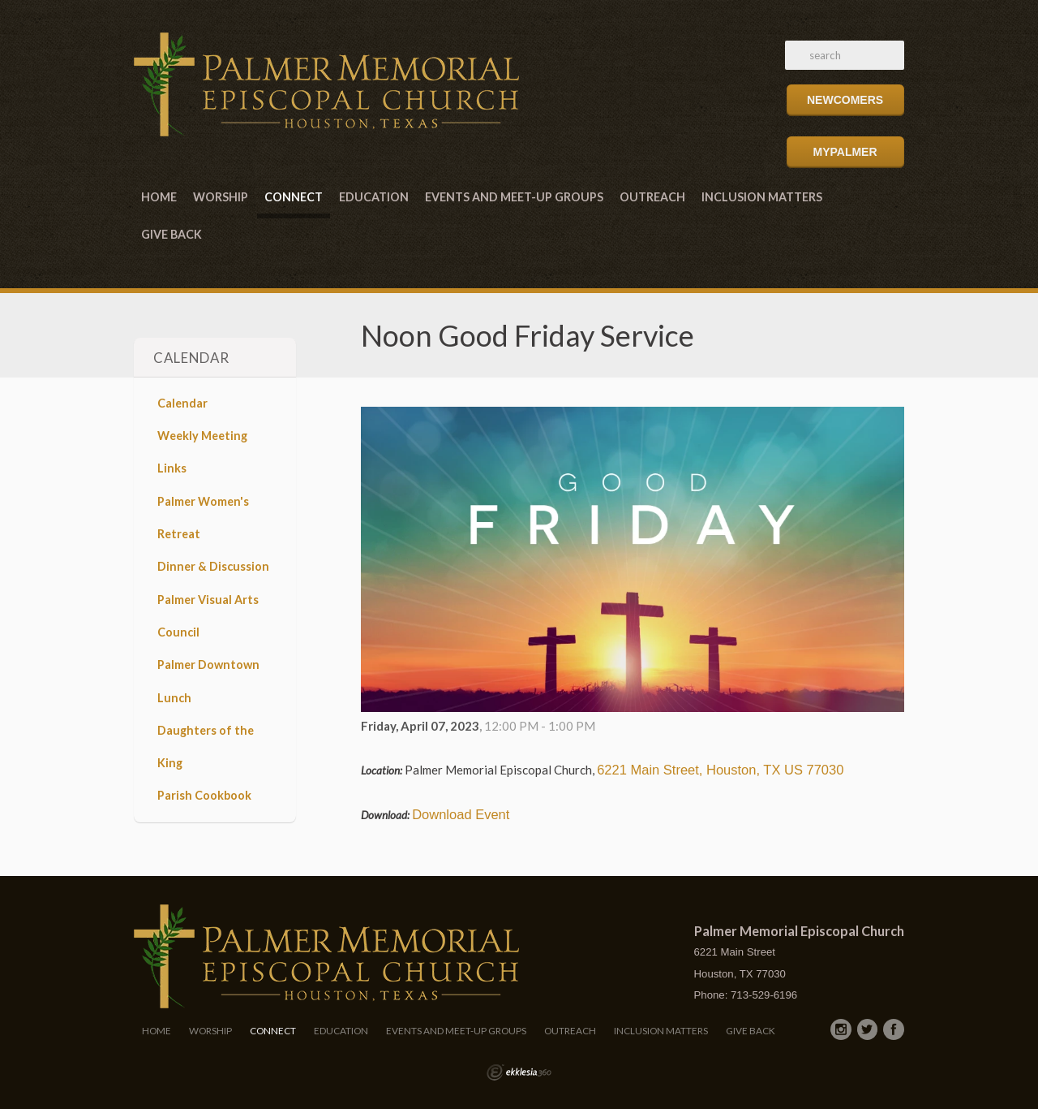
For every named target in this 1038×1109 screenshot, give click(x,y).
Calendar (182, 403)
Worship (220, 197)
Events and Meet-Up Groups (514, 197)
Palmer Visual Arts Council (208, 616)
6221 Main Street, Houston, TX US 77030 (720, 769)
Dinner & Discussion (213, 566)
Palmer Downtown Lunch (208, 681)
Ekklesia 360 (519, 1072)
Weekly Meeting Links (202, 452)
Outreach (652, 197)
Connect (293, 197)
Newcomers (845, 99)
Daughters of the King (205, 746)
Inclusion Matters (761, 197)
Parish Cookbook (204, 795)
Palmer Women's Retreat (203, 517)
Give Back (171, 234)
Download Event (460, 814)
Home (159, 197)
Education (374, 197)
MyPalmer (845, 151)
